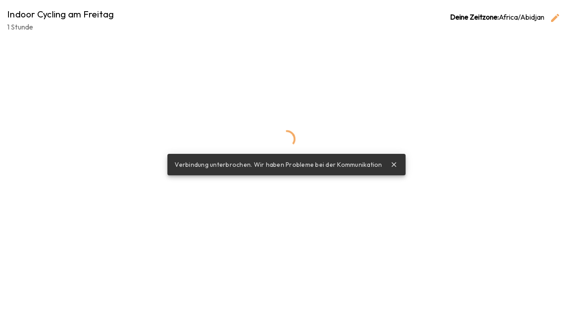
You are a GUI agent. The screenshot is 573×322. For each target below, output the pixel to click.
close (394, 165)
